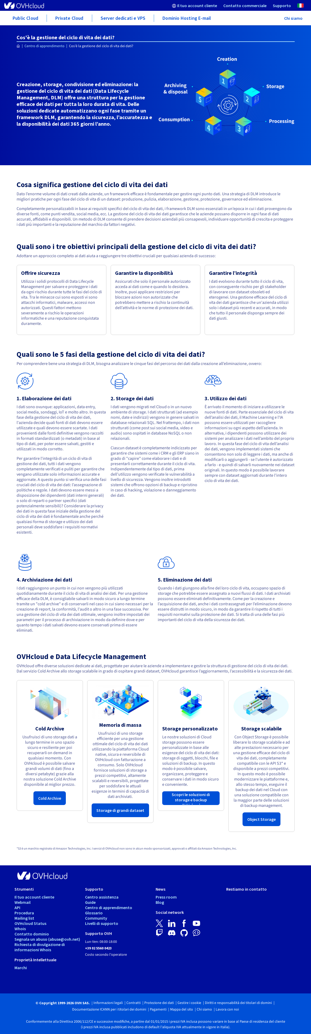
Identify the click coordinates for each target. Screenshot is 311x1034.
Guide (90, 902)
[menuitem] (194, 5)
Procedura (24, 912)
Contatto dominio (31, 934)
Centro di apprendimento (44, 46)
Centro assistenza (102, 897)
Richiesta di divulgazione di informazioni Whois (39, 947)
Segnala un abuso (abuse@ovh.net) (47, 939)
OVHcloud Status (30, 923)
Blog (160, 902)
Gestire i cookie (189, 1003)
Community (96, 918)
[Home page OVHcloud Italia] (18, 46)
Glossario (94, 912)
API (17, 907)
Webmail (22, 902)
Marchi (20, 967)
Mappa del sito (181, 1009)
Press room (166, 897)
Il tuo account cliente (34, 897)
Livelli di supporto (101, 923)
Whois (20, 928)
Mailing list (24, 918)
